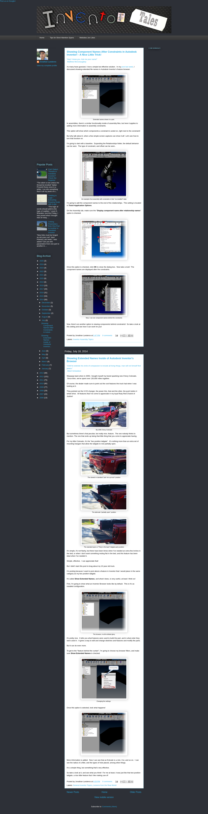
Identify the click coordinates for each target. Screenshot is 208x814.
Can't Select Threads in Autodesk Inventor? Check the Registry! (53, 174)
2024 (42, 264)
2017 (42, 289)
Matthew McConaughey (76, 62)
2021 (42, 275)
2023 (42, 268)
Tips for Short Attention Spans (62, 38)
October (45, 310)
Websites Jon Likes (87, 38)
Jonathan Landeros (48, 62)
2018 (42, 285)
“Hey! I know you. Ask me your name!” (82, 59)
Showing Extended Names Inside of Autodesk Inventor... (46, 341)
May (44, 354)
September (46, 313)
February (46, 365)
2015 (42, 296)
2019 (42, 282)
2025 (42, 261)
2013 (42, 373)
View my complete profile (47, 65)
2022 (42, 271)
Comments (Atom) (109, 807)
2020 (42, 278)
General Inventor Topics (82, 785)
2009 (42, 387)
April (44, 358)
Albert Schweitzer (74, 371)
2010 (42, 383)
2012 (42, 376)
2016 (42, 293)
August (45, 317)
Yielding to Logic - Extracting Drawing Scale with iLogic (54, 199)
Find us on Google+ (8, 1)
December (46, 303)
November (46, 306)
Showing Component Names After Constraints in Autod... (47, 327)
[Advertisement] (48, 114)
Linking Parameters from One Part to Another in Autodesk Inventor (54, 227)
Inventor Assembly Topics (83, 339)
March (44, 361)
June (44, 351)
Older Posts (135, 792)
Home (42, 38)
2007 (42, 394)
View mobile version (104, 797)
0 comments (107, 335)
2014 (42, 299)
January (45, 369)
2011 (42, 380)
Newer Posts (73, 792)
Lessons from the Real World (104, 785)
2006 (42, 398)
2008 (42, 391)
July (43, 320)
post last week (127, 67)
